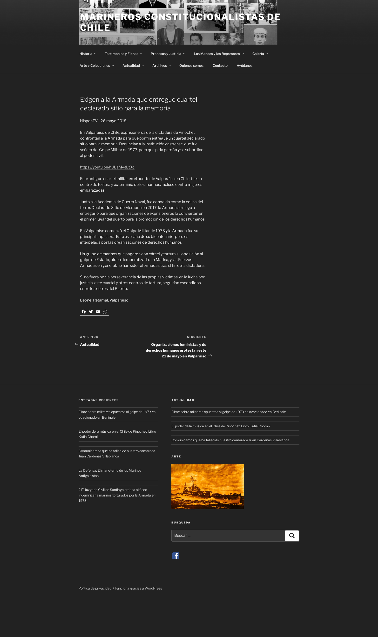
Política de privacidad (95, 588)
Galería (260, 54)
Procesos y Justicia (168, 54)
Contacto (220, 65)
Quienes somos (191, 65)
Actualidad (133, 65)
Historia (88, 54)
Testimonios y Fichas (124, 54)
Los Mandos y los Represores (219, 54)
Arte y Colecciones (97, 65)
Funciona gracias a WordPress (138, 588)
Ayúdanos (244, 65)
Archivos (161, 65)
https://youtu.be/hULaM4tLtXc (107, 167)
